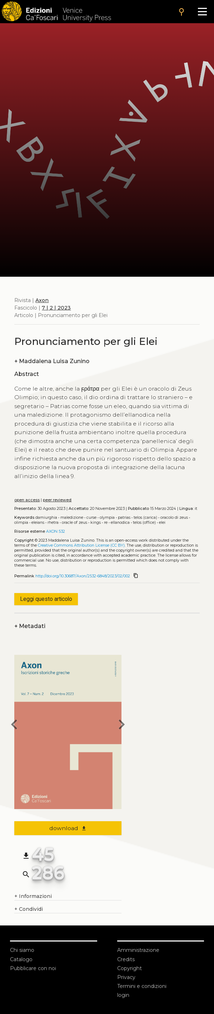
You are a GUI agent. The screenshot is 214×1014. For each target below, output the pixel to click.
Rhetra (53, 522)
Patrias (124, 517)
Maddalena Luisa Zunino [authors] (51, 361)
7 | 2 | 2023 (56, 308)
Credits (126, 959)
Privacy (126, 977)
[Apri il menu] (202, 11)
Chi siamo (22, 950)
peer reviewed (57, 500)
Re (106, 522)
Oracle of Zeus (74, 522)
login (123, 995)
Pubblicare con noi (33, 968)
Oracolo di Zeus (174, 517)
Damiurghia (46, 517)
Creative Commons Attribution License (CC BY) (81, 545)
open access (27, 500)
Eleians (37, 522)
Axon (42, 300)
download (68, 828)
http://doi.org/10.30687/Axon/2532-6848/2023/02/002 (82, 576)
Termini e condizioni (141, 986)
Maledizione (71, 517)
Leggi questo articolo (46, 599)
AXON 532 (55, 531)
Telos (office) (144, 522)
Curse (91, 517)
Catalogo (21, 959)
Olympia (107, 517)
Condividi (28, 909)
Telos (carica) (145, 517)
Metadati (29, 626)
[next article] (121, 725)
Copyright (129, 968)
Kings (95, 522)
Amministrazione (138, 950)
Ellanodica (120, 522)
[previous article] (14, 725)
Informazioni (33, 896)
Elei (162, 522)
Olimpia (21, 522)
